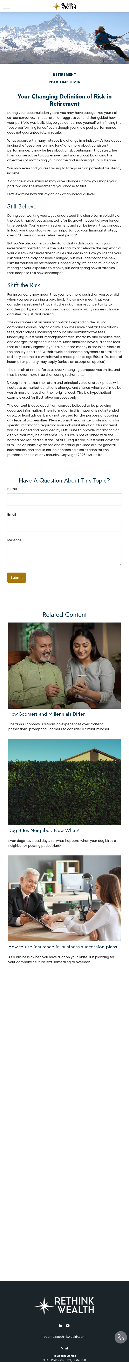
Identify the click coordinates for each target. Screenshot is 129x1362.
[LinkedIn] (60, 1325)
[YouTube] (67, 1325)
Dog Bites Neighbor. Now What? (43, 830)
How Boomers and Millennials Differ (46, 713)
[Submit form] (16, 578)
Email (11, 514)
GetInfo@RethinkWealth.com (64, 1337)
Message (14, 540)
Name (12, 488)
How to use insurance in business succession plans (62, 946)
